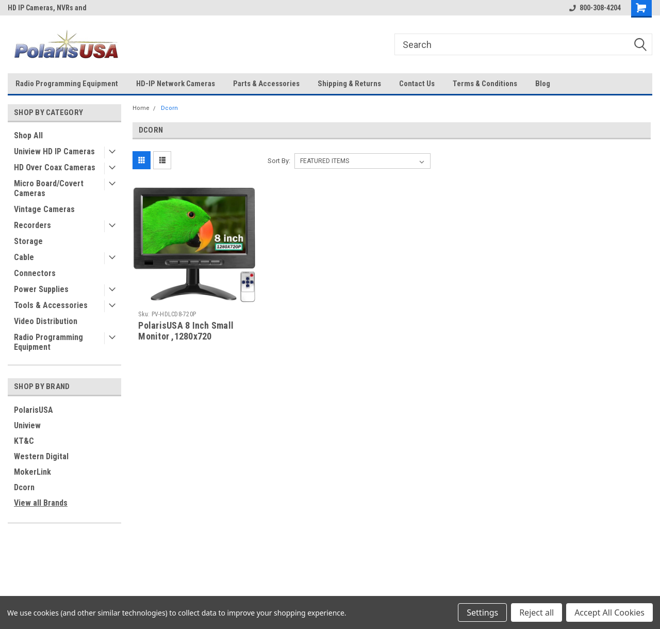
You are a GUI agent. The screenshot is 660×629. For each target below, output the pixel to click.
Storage (28, 241)
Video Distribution (45, 321)
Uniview (27, 425)
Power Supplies (41, 289)
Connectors (35, 273)
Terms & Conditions (485, 83)
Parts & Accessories (266, 83)
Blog (542, 83)
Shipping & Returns (349, 83)
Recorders (32, 225)
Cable (24, 257)
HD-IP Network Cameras (175, 83)
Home (141, 108)
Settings (482, 612)
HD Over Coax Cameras (54, 167)
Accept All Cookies (609, 612)
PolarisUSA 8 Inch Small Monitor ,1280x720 (186, 331)
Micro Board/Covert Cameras (49, 188)
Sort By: (279, 161)
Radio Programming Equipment (66, 83)
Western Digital (41, 456)
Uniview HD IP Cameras (54, 151)
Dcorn (24, 487)
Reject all (536, 612)
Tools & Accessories (51, 305)
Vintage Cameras (44, 209)
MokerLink (32, 472)
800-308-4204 (595, 8)
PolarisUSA (33, 410)
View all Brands (41, 503)
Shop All (28, 135)
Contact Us (417, 83)
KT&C (24, 441)
